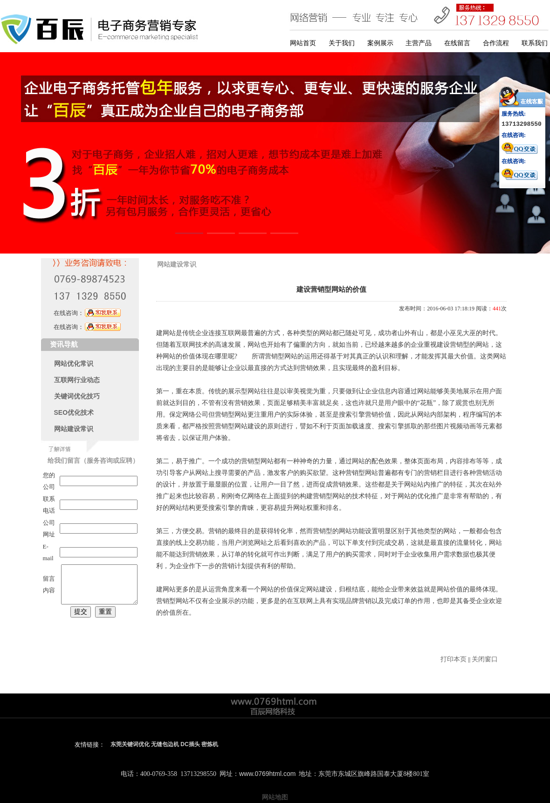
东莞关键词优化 (130, 744)
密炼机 (209, 744)
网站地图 (275, 797)
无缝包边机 (165, 744)
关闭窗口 (485, 659)
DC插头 (189, 744)
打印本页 (453, 659)
